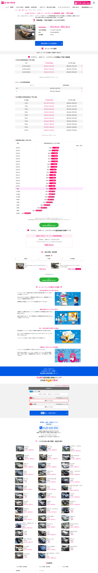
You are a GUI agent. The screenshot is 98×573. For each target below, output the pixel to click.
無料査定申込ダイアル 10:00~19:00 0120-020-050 (82, 3)
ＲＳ (17, 88)
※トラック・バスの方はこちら (61, 389)
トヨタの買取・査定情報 (21, 567)
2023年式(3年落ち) (26, 72)
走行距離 (34, 407)
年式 (33, 401)
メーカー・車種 (36, 395)
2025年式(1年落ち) (26, 66)
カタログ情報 (64, 567)
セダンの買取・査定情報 (44, 567)
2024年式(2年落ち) (26, 69)
